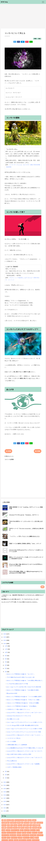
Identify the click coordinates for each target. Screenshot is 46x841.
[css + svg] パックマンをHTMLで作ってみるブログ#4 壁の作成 (24, 687)
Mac (35, 822)
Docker (29, 820)
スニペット (34, 832)
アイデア (8, 830)
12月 (6, 646)
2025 (4, 637)
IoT (22, 822)
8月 (6, 658)
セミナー (19, 835)
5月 (6, 668)
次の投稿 (8, 451)
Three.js (20, 825)
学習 (35, 38)
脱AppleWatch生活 (12, 693)
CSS (13, 820)
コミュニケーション (11, 832)
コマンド (4, 832)
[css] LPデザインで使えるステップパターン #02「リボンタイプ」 (25, 757)
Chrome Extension (19, 820)
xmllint (39, 827)
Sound (15, 825)
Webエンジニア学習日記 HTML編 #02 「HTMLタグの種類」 (23, 703)
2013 (4, 811)
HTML (18, 822)
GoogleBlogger (5, 822)
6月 (6, 665)
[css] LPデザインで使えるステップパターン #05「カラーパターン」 (25, 712)
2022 (4, 782)
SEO (8, 825)
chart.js (15, 827)
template (35, 827)
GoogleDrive (13, 822)
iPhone (22, 827)
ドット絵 (32, 837)
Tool (28, 825)
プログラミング (22, 840)
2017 (4, 798)
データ (8, 837)
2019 (4, 791)
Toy (30, 825)
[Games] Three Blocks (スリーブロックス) (19, 715)
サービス (24, 832)
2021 (4, 785)
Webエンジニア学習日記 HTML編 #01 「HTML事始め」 (22, 706)
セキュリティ (13, 835)
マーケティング (35, 840)
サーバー (19, 832)
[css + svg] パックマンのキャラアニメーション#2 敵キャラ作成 (24, 728)
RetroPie (4, 825)
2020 (4, 788)
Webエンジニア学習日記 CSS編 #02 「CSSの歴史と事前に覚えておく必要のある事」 (25, 680)
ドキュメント (26, 837)
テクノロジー (33, 835)
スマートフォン (5, 835)
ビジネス (16, 840)
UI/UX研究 (35, 825)
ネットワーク (5, 840)
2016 (4, 801)
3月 (6, 771)
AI (5, 820)
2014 (4, 807)
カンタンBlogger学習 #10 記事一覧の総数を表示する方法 (22, 725)
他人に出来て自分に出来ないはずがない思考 (19, 754)
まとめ (3, 830)
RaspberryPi (40, 822)
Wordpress (9, 827)
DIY (25, 820)
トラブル (20, 837)
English (34, 820)
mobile (27, 827)
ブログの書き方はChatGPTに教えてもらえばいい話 (20, 677)
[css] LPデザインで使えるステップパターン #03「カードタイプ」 (25, 751)
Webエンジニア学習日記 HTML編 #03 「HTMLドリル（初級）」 (24, 699)
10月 (6, 652)
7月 (6, 662)
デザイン (4, 837)
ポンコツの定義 (11, 741)
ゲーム (37, 830)
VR (39, 825)
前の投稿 (37, 451)
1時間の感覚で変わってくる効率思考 (17, 744)
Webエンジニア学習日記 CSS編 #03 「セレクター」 (21, 674)
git (19, 827)
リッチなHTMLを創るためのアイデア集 (17, 683)
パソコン (11, 840)
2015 (4, 804)
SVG (12, 825)
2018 (4, 795)
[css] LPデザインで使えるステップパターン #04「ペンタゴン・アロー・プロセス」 (25, 735)
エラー (21, 830)
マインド (29, 840)
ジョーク (29, 832)
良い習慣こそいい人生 (13, 719)
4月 (6, 671)
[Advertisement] (23, 15)
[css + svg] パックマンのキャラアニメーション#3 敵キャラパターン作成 (25, 722)
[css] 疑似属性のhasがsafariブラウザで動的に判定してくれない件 (25, 748)
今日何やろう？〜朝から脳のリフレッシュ (18, 709)
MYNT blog (4, 2)
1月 (6, 777)
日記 (39, 38)
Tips (24, 825)
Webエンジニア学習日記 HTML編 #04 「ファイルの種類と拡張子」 (25, 696)
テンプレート (40, 835)
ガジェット (32, 830)
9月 (6, 655)
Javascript (26, 822)
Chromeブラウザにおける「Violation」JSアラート (24, 515)
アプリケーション (15, 830)
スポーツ (40, 832)
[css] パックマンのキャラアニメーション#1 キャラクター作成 (24, 732)
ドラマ (37, 837)
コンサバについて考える (13, 738)
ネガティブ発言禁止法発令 (14, 767)
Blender (8, 820)
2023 (4, 643)
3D (2, 820)
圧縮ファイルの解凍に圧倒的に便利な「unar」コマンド (25, 543)
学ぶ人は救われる (12, 760)
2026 (4, 634)
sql (30, 827)
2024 (4, 640)
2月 (6, 774)
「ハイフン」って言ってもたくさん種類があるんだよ (24, 536)
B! (22, 41)
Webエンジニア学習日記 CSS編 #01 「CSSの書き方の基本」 (23, 690)
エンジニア (26, 830)
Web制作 (4, 827)
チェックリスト (25, 835)
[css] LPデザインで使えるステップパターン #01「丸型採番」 (24, 764)
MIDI (31, 822)
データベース (14, 837)
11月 (6, 649)
